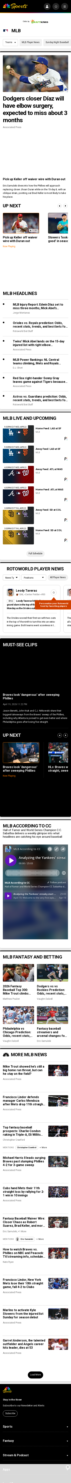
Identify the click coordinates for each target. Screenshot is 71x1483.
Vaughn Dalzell (45, 999)
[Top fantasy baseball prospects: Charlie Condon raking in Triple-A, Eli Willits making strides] (58, 1131)
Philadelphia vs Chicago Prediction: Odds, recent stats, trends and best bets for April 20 (18, 1032)
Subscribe (10, 1413)
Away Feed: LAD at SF (48, 448)
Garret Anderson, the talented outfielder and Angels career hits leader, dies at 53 (24, 1344)
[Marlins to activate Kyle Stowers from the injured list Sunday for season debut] (58, 1313)
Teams (10, 42)
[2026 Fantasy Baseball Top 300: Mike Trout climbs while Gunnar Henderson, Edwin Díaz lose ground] (18, 972)
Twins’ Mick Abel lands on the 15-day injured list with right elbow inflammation (38, 343)
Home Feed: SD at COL (49, 530)
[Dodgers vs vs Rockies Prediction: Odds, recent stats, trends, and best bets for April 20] (52, 972)
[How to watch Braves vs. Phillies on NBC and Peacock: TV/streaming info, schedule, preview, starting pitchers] (58, 1253)
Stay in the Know (12, 1399)
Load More (35, 1374)
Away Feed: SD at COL (48, 509)
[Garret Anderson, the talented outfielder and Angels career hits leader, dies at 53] (58, 1344)
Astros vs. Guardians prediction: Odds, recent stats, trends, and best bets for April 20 (40, 398)
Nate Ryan (8, 1262)
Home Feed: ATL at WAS (49, 489)
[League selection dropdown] (11, 578)
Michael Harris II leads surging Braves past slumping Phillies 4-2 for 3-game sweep (24, 1161)
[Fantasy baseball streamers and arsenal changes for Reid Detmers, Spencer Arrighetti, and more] (52, 1015)
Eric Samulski (44, 1041)
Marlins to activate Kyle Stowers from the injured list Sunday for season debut (23, 1313)
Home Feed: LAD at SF (48, 428)
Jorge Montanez (21, 312)
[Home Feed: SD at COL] (18, 535)
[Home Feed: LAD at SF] (18, 434)
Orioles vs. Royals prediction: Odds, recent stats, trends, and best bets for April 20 (40, 324)
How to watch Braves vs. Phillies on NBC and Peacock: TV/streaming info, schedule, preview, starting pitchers (23, 1253)
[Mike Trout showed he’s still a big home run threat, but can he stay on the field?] (58, 1070)
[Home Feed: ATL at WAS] (18, 495)
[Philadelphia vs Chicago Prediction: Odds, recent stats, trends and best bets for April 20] (18, 1015)
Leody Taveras (26, 590)
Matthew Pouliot (11, 999)
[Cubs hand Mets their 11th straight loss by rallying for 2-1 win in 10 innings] (58, 1192)
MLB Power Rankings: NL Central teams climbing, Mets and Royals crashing (36, 361)
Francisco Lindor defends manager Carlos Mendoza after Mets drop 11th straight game (23, 1100)
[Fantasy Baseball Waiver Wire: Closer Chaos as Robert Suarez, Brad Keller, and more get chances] (58, 1222)
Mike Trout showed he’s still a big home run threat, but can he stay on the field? (23, 1070)
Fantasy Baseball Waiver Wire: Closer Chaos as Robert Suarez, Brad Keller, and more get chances (24, 1222)
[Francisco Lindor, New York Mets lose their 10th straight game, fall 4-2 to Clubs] (58, 1283)
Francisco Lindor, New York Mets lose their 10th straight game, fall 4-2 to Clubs (23, 1283)
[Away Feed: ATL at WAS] (18, 474)
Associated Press (12, 127)
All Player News (58, 577)
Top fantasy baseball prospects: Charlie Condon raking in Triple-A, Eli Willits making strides (22, 1131)
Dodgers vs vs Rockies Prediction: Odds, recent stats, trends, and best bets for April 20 (52, 989)
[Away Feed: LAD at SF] (18, 454)
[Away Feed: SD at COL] (18, 515)
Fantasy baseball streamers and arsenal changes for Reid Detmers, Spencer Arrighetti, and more (51, 1032)
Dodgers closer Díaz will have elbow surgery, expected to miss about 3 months (35, 109)
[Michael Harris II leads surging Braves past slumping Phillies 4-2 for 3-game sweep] (58, 1161)
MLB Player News (30, 42)
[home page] (15, 6)
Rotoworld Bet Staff (23, 331)
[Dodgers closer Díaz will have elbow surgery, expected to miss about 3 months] (35, 73)
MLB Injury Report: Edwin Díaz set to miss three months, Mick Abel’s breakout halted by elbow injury (38, 306)
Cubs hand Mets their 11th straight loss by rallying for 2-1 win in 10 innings (23, 1191)
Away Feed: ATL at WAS (49, 469)
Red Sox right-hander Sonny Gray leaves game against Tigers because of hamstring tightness (39, 380)
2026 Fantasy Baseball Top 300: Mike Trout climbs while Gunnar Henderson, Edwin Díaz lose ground (16, 989)
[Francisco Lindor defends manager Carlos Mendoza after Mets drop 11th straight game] (58, 1100)
